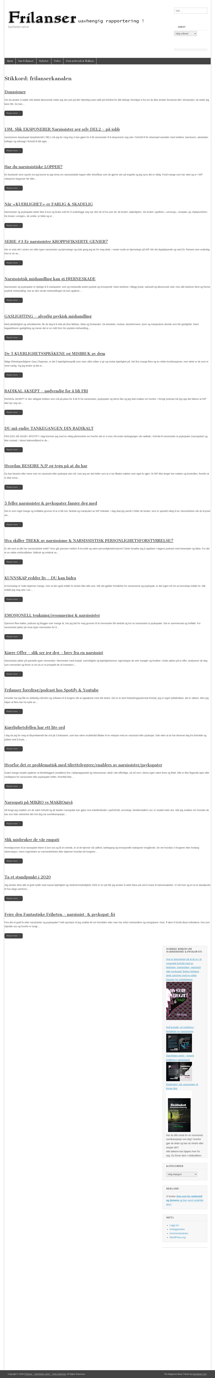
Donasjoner (15, 92)
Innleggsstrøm (177, 1229)
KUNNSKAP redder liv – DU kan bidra (40, 578)
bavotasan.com (200, 1374)
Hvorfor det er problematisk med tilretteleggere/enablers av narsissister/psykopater (83, 765)
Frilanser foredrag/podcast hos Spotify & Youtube (51, 690)
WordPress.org (178, 1237)
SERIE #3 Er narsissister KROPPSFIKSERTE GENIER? (56, 241)
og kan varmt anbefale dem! (184, 1200)
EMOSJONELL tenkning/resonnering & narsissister (52, 615)
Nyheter (44, 61)
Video (57, 61)
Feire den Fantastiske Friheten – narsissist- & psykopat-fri (59, 914)
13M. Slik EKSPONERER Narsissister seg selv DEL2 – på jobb (62, 129)
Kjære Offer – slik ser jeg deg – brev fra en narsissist (53, 652)
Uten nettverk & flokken (80, 61)
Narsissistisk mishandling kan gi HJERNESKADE (50, 279)
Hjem (10, 61)
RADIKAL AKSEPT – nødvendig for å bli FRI (46, 391)
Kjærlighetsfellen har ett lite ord (34, 727)
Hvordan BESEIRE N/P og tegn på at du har (45, 466)
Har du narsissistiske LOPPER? (33, 166)
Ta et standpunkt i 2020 (27, 877)
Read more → (14, 113)
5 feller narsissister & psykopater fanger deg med (50, 503)
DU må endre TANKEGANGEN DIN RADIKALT (48, 428)
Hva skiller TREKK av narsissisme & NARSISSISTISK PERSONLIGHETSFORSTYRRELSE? (88, 540)
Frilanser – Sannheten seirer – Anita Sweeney (45, 1374)
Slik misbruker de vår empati (31, 839)
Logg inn (174, 1225)
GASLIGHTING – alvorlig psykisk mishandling (48, 316)
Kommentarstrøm (179, 1233)
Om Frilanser (26, 61)
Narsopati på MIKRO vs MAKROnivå (38, 802)
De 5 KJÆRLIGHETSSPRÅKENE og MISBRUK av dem (54, 353)
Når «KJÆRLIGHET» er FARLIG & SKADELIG (48, 204)
